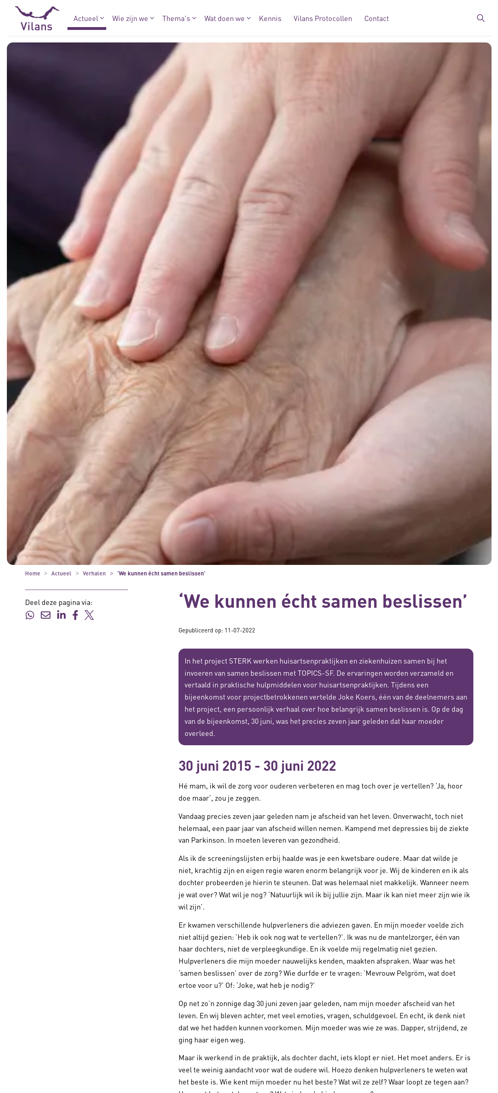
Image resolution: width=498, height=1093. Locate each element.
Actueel (85, 18)
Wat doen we (224, 18)
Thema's (176, 18)
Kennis (269, 18)
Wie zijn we (130, 18)
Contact (376, 18)
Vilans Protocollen (322, 18)
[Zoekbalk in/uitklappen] (480, 18)
